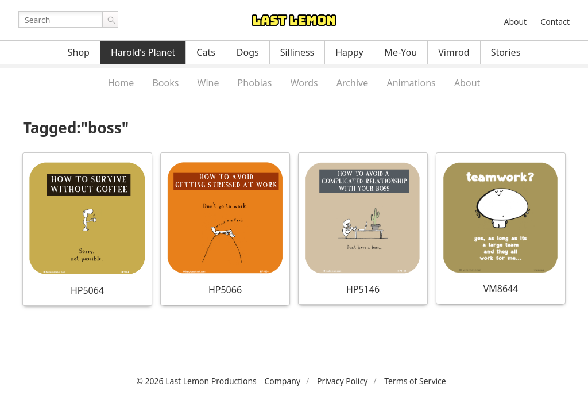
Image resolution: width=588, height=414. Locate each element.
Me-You (401, 52)
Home (121, 82)
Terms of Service (415, 380)
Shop (79, 52)
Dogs (248, 52)
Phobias (255, 82)
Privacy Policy (342, 380)
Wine (208, 82)
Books (165, 82)
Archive (352, 82)
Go (110, 20)
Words (304, 82)
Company (282, 380)
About (515, 21)
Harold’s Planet (143, 52)
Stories (506, 52)
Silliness (297, 52)
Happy (349, 52)
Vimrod (454, 52)
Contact (555, 21)
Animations (410, 82)
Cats (205, 52)
